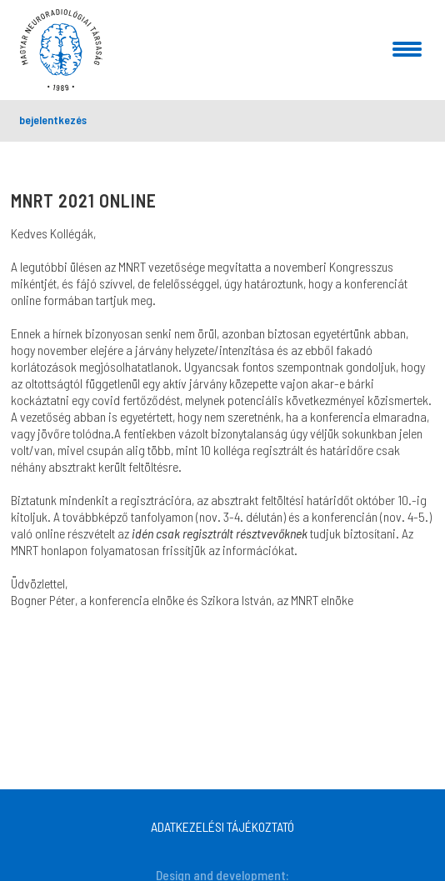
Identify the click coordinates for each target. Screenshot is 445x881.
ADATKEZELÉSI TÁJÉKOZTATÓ (222, 826)
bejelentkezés (53, 120)
